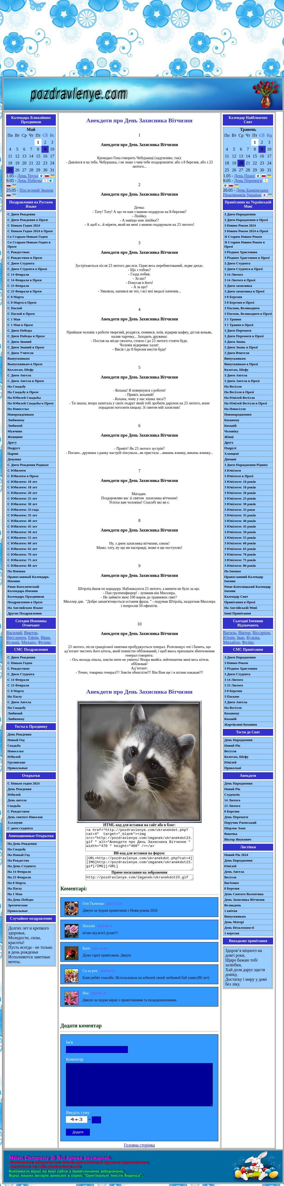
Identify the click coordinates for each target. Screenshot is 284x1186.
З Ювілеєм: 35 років (240, 515)
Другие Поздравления (24, 613)
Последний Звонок (36, 190)
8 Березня (231, 811)
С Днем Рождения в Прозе (27, 220)
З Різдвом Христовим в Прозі (246, 258)
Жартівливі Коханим (240, 724)
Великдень (232, 905)
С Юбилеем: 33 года (23, 510)
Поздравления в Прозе (25, 602)
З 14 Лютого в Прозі (239, 280)
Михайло (231, 642)
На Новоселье (18, 409)
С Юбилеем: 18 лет (22, 487)
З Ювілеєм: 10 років (240, 482)
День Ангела (234, 872)
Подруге (13, 448)
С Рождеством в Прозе (24, 258)
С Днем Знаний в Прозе (25, 347)
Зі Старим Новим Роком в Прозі (244, 244)
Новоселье (15, 751)
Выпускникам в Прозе (25, 364)
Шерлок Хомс (235, 828)
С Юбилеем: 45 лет (22, 526)
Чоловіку (231, 431)
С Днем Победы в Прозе (26, 336)
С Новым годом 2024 (23, 783)
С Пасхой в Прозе (21, 314)
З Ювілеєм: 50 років (240, 532)
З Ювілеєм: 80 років (240, 566)
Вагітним (231, 883)
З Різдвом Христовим (240, 252)
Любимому (15, 420)
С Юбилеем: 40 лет (22, 521)
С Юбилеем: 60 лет (22, 543)
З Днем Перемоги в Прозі (244, 336)
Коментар (74, 1059)
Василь (229, 632)
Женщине (15, 437)
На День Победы (20, 900)
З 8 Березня (233, 297)
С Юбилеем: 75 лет (22, 560)
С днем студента (20, 828)
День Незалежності (239, 928)
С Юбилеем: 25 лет (22, 498)
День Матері (234, 922)
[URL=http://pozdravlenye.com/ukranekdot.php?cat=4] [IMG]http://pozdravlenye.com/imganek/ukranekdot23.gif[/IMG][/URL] (139, 862)
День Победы (29, 180)
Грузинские (16, 762)
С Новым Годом (19, 663)
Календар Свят (236, 596)
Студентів (232, 795)
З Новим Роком (236, 663)
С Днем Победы (19, 330)
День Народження (238, 740)
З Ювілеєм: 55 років (240, 538)
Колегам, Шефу (236, 370)
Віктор (244, 632)
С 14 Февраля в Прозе (24, 280)
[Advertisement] (142, 39)
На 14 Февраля (19, 872)
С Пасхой (14, 308)
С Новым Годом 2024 (23, 225)
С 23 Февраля (18, 286)
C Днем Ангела (19, 702)
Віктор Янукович (237, 839)
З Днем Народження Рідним (246, 465)
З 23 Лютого (233, 685)
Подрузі (230, 448)
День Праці (244, 176)
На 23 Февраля (19, 877)
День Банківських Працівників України (246, 192)
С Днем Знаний (19, 342)
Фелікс (248, 642)
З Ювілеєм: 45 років (240, 526)
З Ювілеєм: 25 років (240, 498)
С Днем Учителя (20, 353)
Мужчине (14, 431)
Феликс (44, 642)
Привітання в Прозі (239, 602)
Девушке (14, 459)
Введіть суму (78, 1112)
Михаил (28, 642)
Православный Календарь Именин (28, 579)
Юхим (229, 637)
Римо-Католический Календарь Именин (23, 589)
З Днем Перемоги (237, 330)
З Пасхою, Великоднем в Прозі (248, 314)
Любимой (14, 426)
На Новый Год (18, 855)
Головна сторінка (139, 1145)
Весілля (230, 751)
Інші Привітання (237, 613)
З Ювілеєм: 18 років (240, 487)
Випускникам (235, 358)
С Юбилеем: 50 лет (22, 532)
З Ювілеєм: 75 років (240, 560)
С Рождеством (18, 252)
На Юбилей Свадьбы (24, 398)
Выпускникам (18, 358)
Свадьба (13, 745)
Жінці (228, 437)
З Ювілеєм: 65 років (240, 549)
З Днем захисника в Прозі (244, 291)
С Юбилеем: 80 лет (22, 566)
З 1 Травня (232, 319)
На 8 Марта (16, 883)
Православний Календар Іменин (243, 579)
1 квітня (230, 911)
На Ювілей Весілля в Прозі (245, 403)
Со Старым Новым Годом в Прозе (29, 244)
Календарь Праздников (25, 596)
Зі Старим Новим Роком (243, 237)
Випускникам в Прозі (241, 364)
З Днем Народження (240, 214)
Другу (12, 442)
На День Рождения (22, 844)
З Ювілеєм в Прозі (238, 476)
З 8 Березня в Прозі (239, 302)
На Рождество (18, 860)
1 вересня (231, 933)
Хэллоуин (15, 823)
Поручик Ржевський (240, 823)
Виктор (30, 632)
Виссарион (16, 637)
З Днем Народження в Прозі (246, 220)
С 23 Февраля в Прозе (24, 291)
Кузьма (12, 642)
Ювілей (230, 762)
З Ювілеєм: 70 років (240, 554)
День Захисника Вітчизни (244, 900)
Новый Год (15, 740)
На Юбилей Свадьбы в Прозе (30, 403)
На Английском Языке (25, 608)
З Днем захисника (238, 286)
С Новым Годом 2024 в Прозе (30, 231)
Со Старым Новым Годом (27, 237)
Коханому (231, 420)
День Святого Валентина (244, 894)
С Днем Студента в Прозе (27, 269)
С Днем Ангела (19, 375)
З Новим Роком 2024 (240, 225)
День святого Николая (25, 817)
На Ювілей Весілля (239, 398)
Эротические (17, 905)
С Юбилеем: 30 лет (22, 504)
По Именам (16, 571)
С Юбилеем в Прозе (23, 476)
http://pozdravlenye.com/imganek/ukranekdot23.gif (139, 877)
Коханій (230, 426)
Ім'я (69, 1042)
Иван (45, 637)
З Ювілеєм (232, 470)
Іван (240, 637)
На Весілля (232, 386)
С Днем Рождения (21, 214)
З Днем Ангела (235, 375)
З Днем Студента (237, 263)
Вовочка (230, 834)
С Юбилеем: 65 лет (22, 549)
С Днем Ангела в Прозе (25, 381)
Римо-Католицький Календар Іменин (247, 589)
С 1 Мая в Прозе (20, 325)
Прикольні (232, 768)
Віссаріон (261, 632)
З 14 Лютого (233, 274)
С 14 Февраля (18, 274)
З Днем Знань (234, 342)
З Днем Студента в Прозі (243, 269)
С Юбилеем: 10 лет (22, 482)
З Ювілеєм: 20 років (240, 493)
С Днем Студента (20, 263)
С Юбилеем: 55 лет (22, 538)
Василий (14, 632)
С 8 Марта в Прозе (22, 302)
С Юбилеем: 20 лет (22, 493)
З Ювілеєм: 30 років (240, 504)
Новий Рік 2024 (236, 855)
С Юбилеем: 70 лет (22, 554)
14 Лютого (232, 800)
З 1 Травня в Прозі (238, 325)
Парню (12, 454)
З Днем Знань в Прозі (241, 347)
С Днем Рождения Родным (28, 465)
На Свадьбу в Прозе (23, 392)
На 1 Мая (14, 894)
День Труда (27, 176)
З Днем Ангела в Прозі (242, 381)
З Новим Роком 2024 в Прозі (246, 231)
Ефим (33, 637)
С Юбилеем (16, 470)
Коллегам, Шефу (20, 370)
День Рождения (19, 734)
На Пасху (14, 696)
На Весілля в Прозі (239, 392)
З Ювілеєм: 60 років (240, 543)
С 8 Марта (15, 297)
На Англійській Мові (240, 608)
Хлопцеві (231, 454)
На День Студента (21, 866)
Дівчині (230, 459)
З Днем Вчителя (236, 353)
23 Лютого (232, 806)
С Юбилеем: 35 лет (22, 515)
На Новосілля (235, 409)
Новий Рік (232, 745)
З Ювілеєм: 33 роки (239, 510)
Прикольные (17, 768)
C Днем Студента (20, 674)
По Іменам (232, 571)
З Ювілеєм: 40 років (240, 521)
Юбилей (13, 757)
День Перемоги (248, 180)
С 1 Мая (13, 319)
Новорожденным (20, 414)
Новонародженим (238, 414)
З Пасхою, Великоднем (242, 308)
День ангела (17, 800)
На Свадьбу (16, 386)
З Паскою (231, 696)
